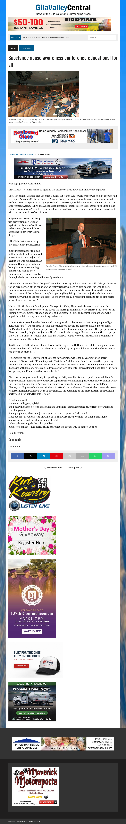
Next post (75, 467)
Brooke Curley (26, 154)
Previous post (53, 467)
